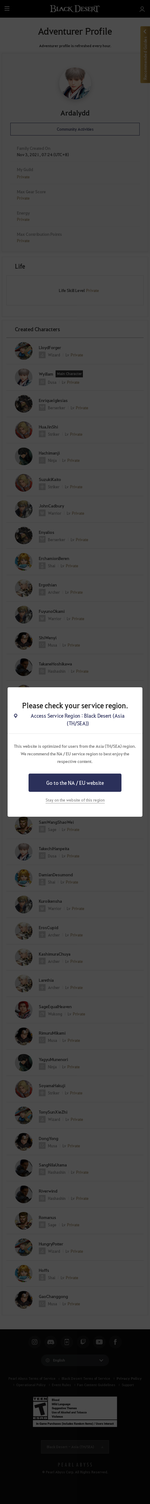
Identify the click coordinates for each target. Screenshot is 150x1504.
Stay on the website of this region (75, 799)
